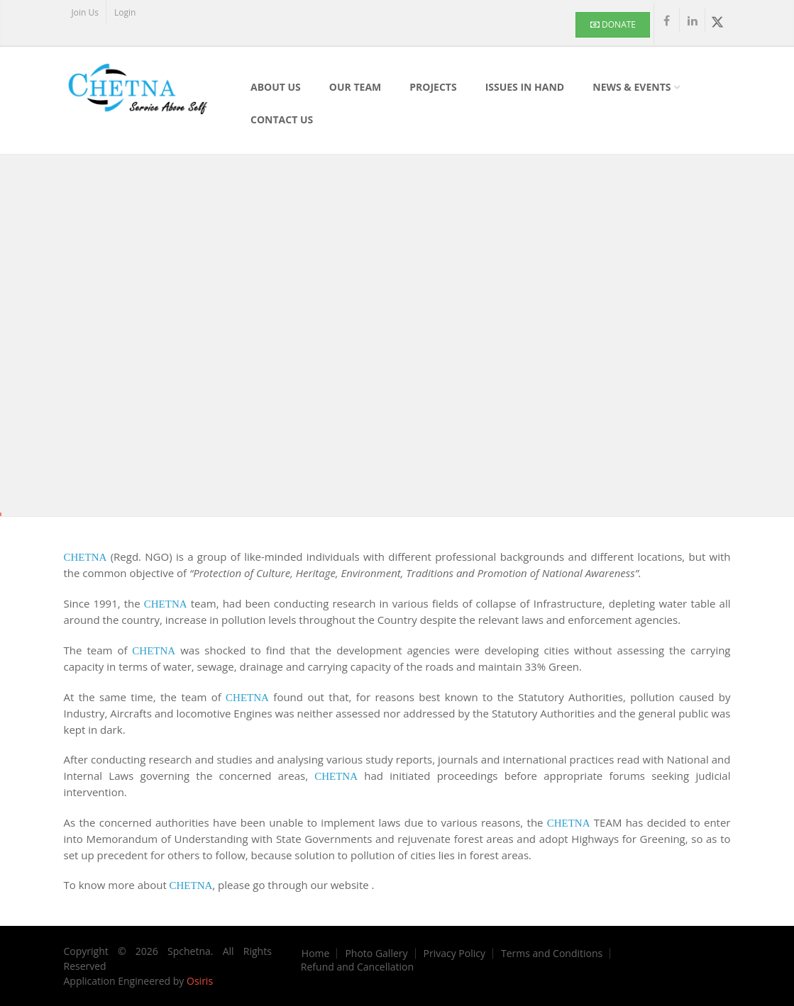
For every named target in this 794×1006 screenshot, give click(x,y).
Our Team (355, 87)
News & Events (631, 87)
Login (125, 12)
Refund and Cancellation (357, 967)
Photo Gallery (376, 953)
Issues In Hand (525, 87)
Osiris (200, 981)
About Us (275, 87)
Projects (432, 87)
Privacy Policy (454, 953)
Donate (613, 24)
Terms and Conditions (551, 953)
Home (316, 953)
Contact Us (281, 119)
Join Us (85, 12)
